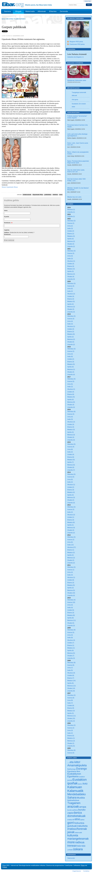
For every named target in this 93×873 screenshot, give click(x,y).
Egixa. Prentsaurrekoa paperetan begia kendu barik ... (78, 162)
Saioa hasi (88, 1)
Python (4, 867)
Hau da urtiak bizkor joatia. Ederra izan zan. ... (76, 170)
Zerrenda (64, 11)
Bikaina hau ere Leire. (74, 197)
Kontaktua (86, 871)
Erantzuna (8, 222)
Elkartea (52, 11)
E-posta (6, 216)
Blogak (18, 11)
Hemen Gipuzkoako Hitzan (10, 187)
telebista (55, 194)
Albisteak (42, 11)
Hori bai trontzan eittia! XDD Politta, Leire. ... (76, 179)
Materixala (30, 11)
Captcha (6, 230)
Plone (83, 865)
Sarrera (7, 11)
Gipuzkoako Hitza (38, 194)
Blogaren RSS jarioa (76, 41)
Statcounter (71, 858)
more (60, 194)
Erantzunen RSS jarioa (77, 44)
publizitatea (47, 194)
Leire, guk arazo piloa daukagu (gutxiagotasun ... (77, 135)
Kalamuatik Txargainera (14, 19)
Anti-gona (75, 99)
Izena (5, 210)
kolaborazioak (27, 194)
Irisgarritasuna (76, 871)
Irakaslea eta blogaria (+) (75, 57)
